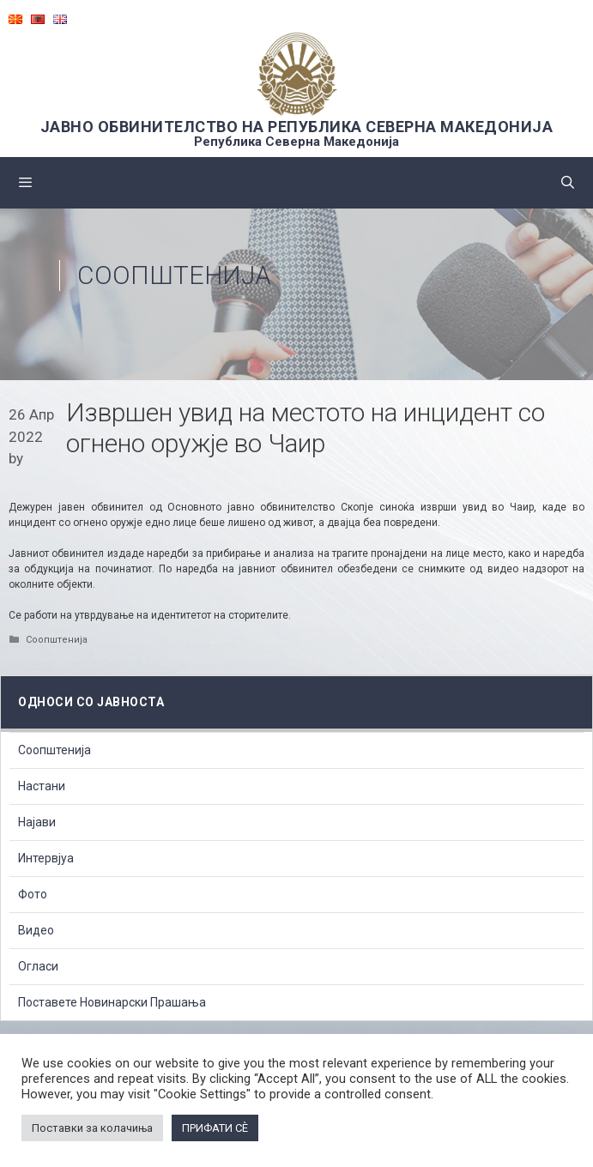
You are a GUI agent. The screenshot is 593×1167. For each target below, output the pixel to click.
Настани (41, 786)
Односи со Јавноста (91, 702)
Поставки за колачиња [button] (92, 1128)
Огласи (38, 966)
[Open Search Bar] (567, 183)
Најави (37, 822)
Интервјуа (46, 858)
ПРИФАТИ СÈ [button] (215, 1128)
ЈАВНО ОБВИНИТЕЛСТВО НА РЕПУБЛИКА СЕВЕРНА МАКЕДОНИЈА (297, 127)
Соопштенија (174, 275)
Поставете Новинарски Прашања (112, 1002)
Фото (32, 894)
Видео (36, 930)
